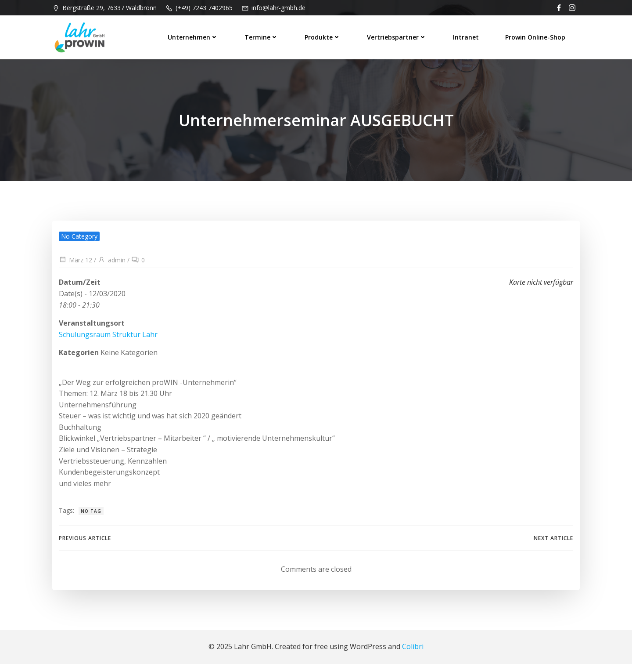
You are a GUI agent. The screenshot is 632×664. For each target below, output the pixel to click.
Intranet (466, 37)
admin (112, 260)
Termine (261, 37)
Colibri (413, 646)
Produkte (323, 37)
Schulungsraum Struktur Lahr (108, 334)
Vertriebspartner (397, 37)
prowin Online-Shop (535, 37)
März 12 (75, 260)
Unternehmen (193, 37)
